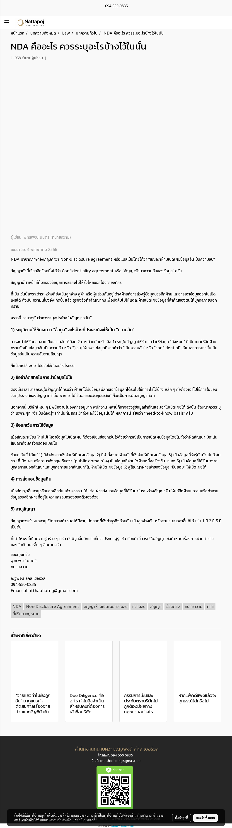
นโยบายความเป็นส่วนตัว (55, 820)
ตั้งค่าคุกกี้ (181, 818)
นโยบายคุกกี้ (87, 820)
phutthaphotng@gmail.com (120, 761)
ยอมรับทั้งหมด (205, 818)
